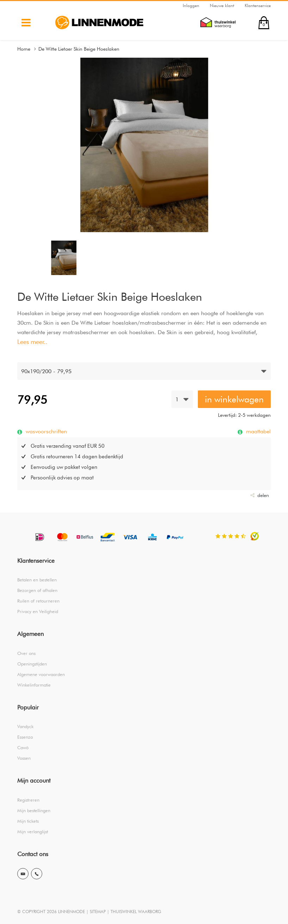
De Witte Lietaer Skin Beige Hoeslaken (78, 49)
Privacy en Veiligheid (37, 611)
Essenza (25, 737)
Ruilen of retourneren (38, 601)
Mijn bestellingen (33, 810)
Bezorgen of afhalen (37, 590)
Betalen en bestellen (37, 579)
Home (23, 49)
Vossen (24, 758)
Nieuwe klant (222, 5)
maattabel (257, 431)
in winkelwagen (234, 399)
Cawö (23, 747)
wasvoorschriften (45, 431)
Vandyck (25, 726)
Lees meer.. (32, 341)
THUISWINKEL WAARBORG (136, 911)
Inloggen (191, 5)
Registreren (28, 800)
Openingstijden (32, 664)
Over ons (26, 653)
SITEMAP (98, 911)
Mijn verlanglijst (32, 831)
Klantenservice (258, 5)
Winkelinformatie (34, 685)
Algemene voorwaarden (41, 674)
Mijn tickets (28, 821)
